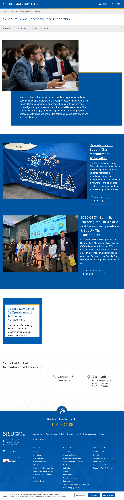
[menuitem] (8, 28)
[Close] (121, 495)
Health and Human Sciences (44, 465)
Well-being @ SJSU (71, 488)
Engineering (38, 458)
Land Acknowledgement (86, 434)
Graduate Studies (40, 461)
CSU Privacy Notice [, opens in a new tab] (14, 498)
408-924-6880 (69, 381)
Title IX (62, 434)
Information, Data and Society (44, 468)
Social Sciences (39, 481)
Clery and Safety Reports (73, 461)
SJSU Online (12, 451)
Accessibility (38, 434)
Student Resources (39, 28)
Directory (97, 455)
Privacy (102, 434)
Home (5, 12)
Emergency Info (99, 461)
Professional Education (42, 474)
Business (36, 452)
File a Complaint (99, 465)
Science (36, 478)
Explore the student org (97, 199)
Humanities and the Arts (43, 471)
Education (37, 455)
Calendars (67, 468)
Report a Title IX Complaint (104, 468)
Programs (21, 28)
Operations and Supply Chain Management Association (101, 151)
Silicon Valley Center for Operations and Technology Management (21, 314)
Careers (66, 471)
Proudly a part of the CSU (12, 459)
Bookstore (67, 465)
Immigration (68, 481)
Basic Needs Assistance (72, 458)
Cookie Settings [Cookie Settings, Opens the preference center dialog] (80, 495)
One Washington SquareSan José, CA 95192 (14, 441)
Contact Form (98, 452)
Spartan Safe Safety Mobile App (76, 484)
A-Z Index (67, 452)
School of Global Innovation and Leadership (25, 12)
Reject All (94, 495)
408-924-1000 (11, 444)
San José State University (20, 3)
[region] (62, 495)
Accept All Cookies (108, 495)
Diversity (70, 434)
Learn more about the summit (91, 272)
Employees (67, 474)
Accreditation (51, 434)
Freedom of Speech (71, 478)
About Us (7, 28)
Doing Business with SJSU (103, 458)
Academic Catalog (70, 455)
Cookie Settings (39, 439)
